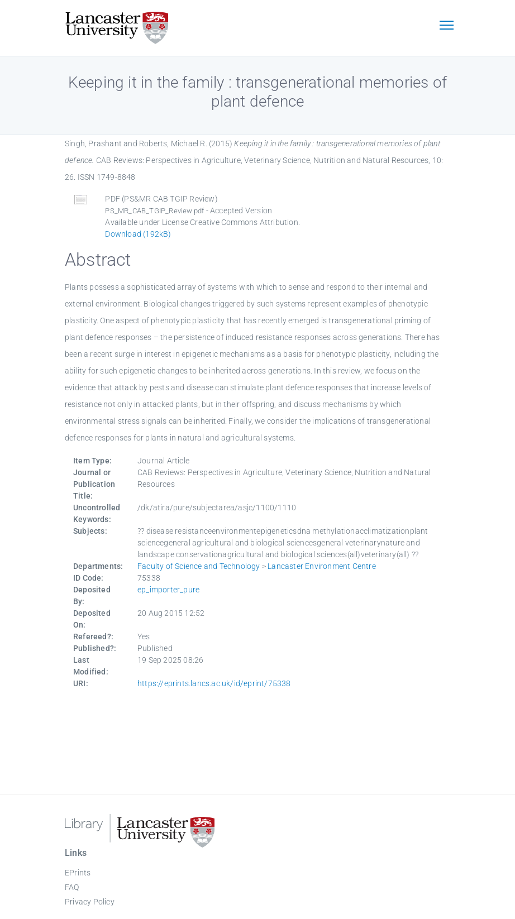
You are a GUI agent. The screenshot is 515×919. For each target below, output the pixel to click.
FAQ (72, 887)
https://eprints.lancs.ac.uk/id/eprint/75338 (214, 683)
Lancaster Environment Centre (322, 566)
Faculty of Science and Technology (198, 566)
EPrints (77, 872)
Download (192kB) (138, 233)
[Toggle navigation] (446, 26)
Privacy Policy (90, 901)
